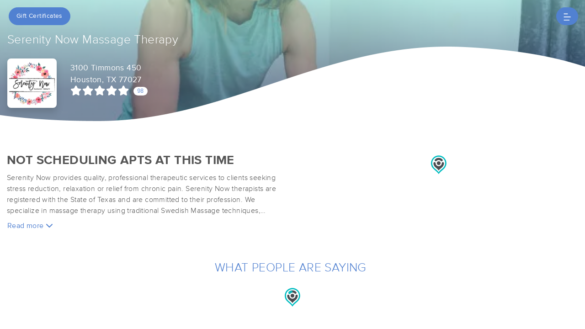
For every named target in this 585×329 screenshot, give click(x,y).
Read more (30, 225)
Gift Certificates (39, 16)
